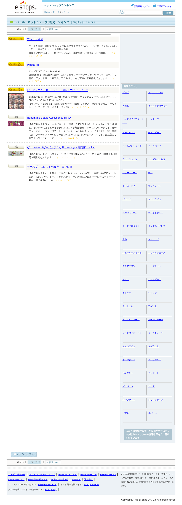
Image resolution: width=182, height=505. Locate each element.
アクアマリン (128, 266)
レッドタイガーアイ (132, 333)
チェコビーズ (154, 132)
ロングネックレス (156, 226)
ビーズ (125, 92)
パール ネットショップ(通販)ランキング (42, 22)
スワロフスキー (155, 92)
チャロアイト (128, 346)
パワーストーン (129, 172)
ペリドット (153, 373)
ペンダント (127, 373)
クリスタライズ (155, 399)
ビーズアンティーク (132, 146)
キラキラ (126, 293)
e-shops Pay (51, 489)
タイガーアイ (128, 186)
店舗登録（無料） (140, 6)
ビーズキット (154, 266)
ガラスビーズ (154, 279)
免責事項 (76, 479)
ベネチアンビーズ (156, 253)
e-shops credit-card (47, 484)
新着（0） (54, 29)
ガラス (125, 279)
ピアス (125, 413)
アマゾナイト (154, 359)
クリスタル (127, 306)
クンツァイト (128, 399)
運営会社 (88, 479)
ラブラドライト (155, 212)
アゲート (152, 306)
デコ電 (151, 386)
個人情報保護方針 (59, 479)
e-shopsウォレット (67, 474)
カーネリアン (128, 132)
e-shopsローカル (89, 474)
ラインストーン (129, 159)
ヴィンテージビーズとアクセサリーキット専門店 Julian (61, 147)
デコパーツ (127, 386)
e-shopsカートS (108, 474)
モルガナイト (128, 359)
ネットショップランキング (42, 474)
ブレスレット (154, 186)
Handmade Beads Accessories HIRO (49, 117)
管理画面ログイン (163, 6)
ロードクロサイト (131, 226)
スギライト (153, 346)
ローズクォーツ (155, 333)
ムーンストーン (129, 212)
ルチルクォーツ (155, 319)
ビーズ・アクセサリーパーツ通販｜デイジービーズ (57, 90)
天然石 (125, 106)
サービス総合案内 (16, 474)
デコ (150, 172)
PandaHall (33, 64)
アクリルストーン (131, 319)
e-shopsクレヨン (16, 479)
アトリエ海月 (35, 39)
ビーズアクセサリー (157, 106)
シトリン (152, 293)
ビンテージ (153, 119)
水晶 (124, 239)
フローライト (154, 199)
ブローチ (126, 199)
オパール (152, 413)
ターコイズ (153, 239)
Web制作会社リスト (37, 479)
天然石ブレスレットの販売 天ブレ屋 (49, 166)
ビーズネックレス (156, 159)
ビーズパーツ (154, 146)
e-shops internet (91, 484)
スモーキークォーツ (132, 253)
